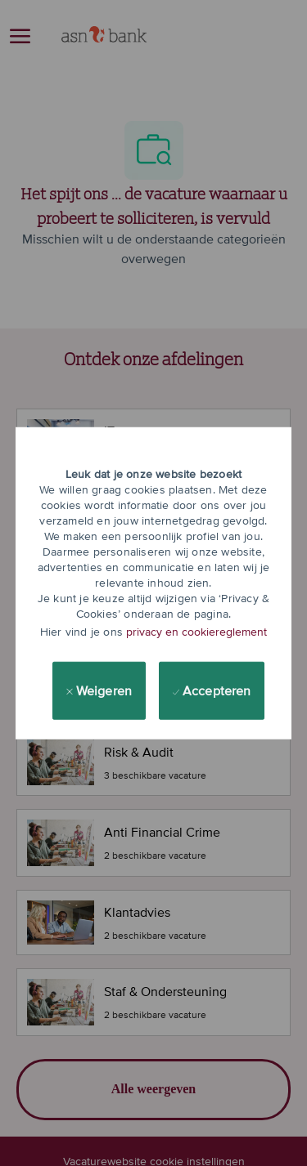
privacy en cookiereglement (196, 631)
